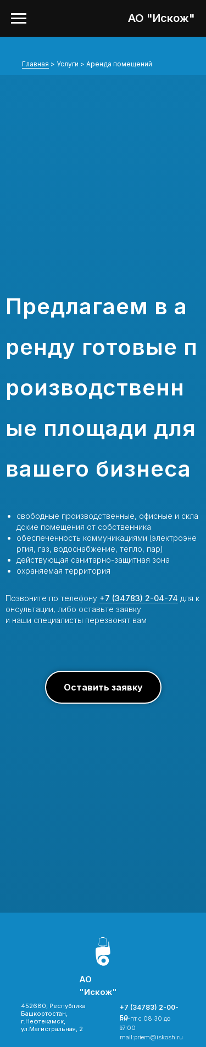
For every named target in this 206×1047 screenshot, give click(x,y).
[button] (103, 687)
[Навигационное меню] (18, 18)
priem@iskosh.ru (158, 1037)
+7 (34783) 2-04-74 (138, 598)
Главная (35, 64)
